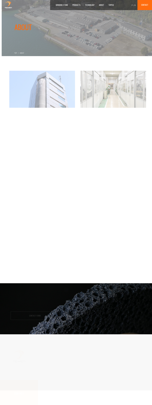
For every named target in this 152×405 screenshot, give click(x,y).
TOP (15, 53)
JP (132, 5)
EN (135, 5)
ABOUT (22, 53)
